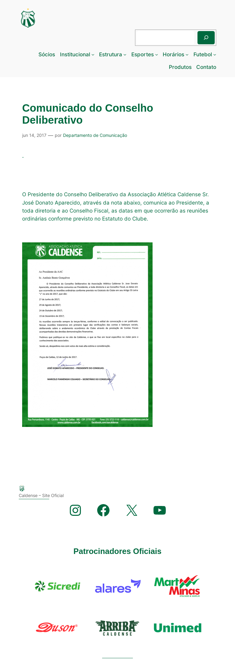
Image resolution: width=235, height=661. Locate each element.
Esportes (142, 54)
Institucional (75, 54)
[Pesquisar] (206, 37)
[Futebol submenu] (214, 54)
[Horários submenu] (187, 54)
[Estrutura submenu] (124, 54)
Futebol (202, 54)
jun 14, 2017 (34, 135)
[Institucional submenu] (92, 54)
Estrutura (110, 54)
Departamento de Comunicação (95, 135)
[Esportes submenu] (156, 54)
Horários (173, 54)
